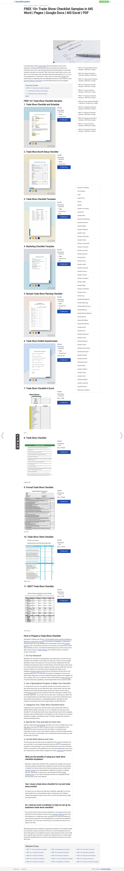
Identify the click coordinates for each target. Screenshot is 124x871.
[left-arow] (2, 435)
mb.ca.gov (26, 531)
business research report (37, 671)
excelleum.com (27, 482)
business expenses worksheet (33, 80)
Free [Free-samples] (103, 1)
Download (64, 120)
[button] (110, 1)
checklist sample (30, 770)
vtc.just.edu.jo (27, 630)
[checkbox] (14, 1)
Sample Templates (106, 869)
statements (60, 750)
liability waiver (31, 692)
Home (25, 5)
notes (58, 742)
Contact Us (16, 869)
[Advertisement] (62, 27)
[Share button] (17, 435)
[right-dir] (121, 435)
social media (42, 66)
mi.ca (25, 432)
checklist (63, 76)
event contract (66, 677)
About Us (24, 869)
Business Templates (33, 5)
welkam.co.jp (27, 581)
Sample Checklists (43, 5)
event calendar (41, 725)
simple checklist (42, 650)
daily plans (27, 727)
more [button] (27, 96)
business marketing (58, 814)
